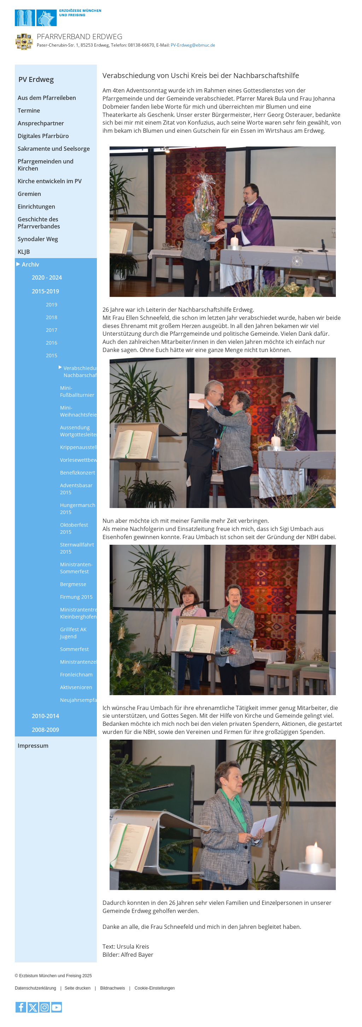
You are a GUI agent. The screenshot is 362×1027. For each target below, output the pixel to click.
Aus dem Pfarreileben (47, 98)
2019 (51, 304)
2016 (51, 342)
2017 (51, 330)
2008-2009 (45, 730)
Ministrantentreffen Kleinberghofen (78, 613)
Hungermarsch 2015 (77, 508)
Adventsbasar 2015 (76, 489)
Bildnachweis (112, 988)
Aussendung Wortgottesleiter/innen (78, 431)
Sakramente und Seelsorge (54, 149)
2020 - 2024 (47, 277)
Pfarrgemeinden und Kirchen (46, 164)
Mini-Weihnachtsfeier (78, 411)
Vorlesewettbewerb (78, 459)
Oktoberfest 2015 (74, 528)
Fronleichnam (76, 674)
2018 (51, 317)
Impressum (33, 746)
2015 (51, 355)
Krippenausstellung (78, 447)
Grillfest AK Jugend (73, 633)
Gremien (29, 194)
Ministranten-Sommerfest (76, 568)
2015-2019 (45, 291)
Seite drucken (77, 988)
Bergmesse (73, 584)
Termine (29, 110)
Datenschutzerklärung (35, 988)
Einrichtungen (36, 206)
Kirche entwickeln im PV (50, 181)
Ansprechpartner (41, 123)
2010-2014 (45, 716)
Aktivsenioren (76, 687)
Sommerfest (74, 649)
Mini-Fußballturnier (77, 391)
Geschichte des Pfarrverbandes (39, 222)
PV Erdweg (36, 79)
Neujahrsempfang (78, 700)
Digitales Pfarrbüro (43, 136)
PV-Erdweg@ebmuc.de (193, 45)
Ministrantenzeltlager (78, 661)
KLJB (24, 252)
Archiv (30, 264)
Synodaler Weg (38, 239)
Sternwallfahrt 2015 (77, 548)
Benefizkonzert (77, 472)
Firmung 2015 (76, 596)
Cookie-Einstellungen (155, 988)
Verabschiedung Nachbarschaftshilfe (80, 371)
